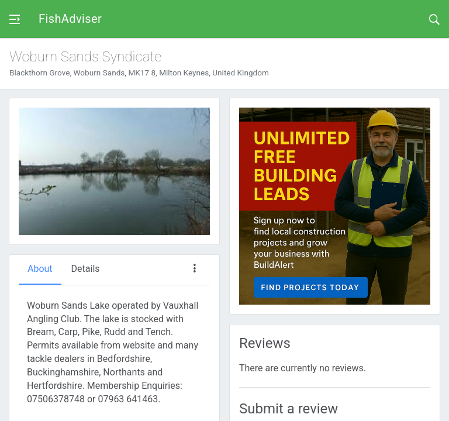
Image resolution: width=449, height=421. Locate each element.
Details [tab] (85, 268)
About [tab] (40, 268)
